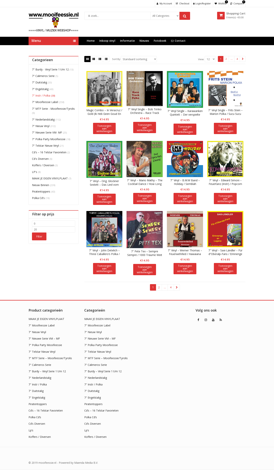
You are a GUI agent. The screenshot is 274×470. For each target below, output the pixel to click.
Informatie (127, 40)
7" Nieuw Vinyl (40, 126)
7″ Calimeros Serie (40, 365)
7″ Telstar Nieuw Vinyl (42, 351)
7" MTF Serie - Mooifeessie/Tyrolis (53, 108)
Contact (178, 40)
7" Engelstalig (40, 89)
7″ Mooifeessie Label (42, 325)
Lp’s (31, 430)
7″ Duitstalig (36, 391)
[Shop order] (139, 59)
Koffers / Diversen (43, 165)
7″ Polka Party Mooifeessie (45, 345)
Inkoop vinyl (107, 40)
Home (91, 40)
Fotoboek (160, 40)
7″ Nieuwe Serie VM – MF (44, 338)
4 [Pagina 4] (237, 59)
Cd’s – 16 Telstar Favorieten (46, 410)
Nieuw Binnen (40, 185)
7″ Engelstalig (37, 397)
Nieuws (144, 40)
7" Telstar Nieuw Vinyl (45, 145)
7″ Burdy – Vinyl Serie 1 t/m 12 (47, 371)
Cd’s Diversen (37, 423)
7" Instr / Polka (41, 95)
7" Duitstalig (39, 82)
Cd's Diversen (40, 159)
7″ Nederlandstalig (40, 378)
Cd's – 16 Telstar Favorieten (49, 152)
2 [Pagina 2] (226, 59)
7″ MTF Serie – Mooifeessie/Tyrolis (50, 358)
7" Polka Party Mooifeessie (48, 139)
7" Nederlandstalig (43, 119)
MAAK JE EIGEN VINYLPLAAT (50, 178)
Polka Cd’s (35, 417)
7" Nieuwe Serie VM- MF (47, 132)
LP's (34, 172)
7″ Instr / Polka (38, 384)
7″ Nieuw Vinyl (37, 332)
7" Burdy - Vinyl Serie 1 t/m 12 (50, 69)
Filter (39, 236)
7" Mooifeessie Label (45, 102)
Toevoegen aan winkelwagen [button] (104, 128)
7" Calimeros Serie (43, 76)
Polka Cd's (38, 198)
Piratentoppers (41, 191)
